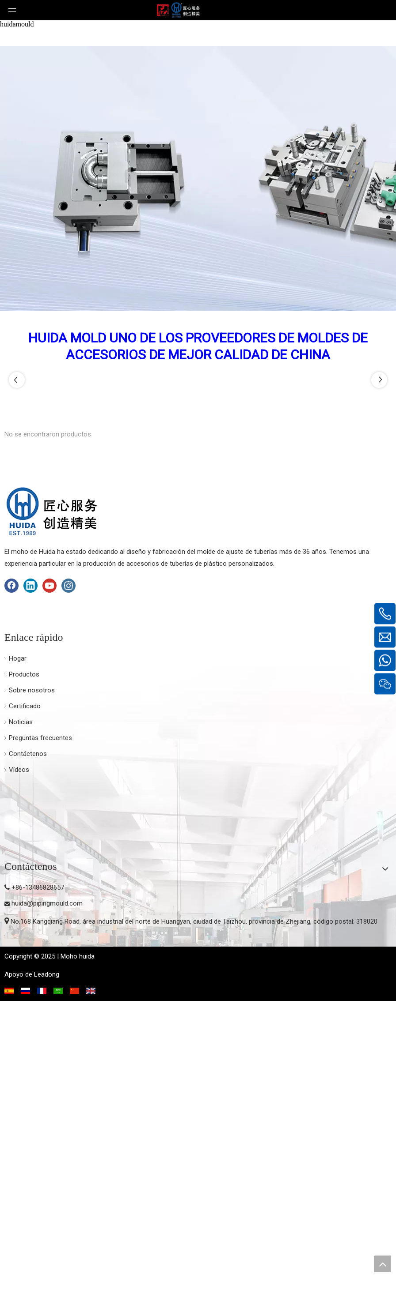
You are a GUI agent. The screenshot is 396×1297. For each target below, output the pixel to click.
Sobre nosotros (32, 986)
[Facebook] (11, 882)
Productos (24, 970)
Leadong (46, 1270)
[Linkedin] (30, 882)
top (382, 1264)
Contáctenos (28, 1050)
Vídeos (19, 1066)
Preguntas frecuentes (40, 1034)
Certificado (25, 1002)
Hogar (18, 955)
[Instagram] (68, 882)
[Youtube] (49, 882)
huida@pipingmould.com (47, 1199)
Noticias (21, 1018)
